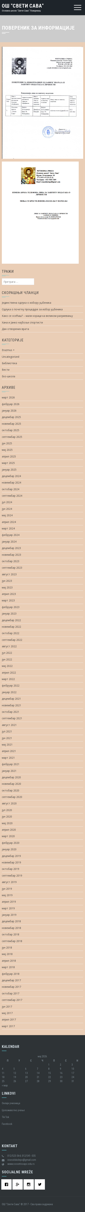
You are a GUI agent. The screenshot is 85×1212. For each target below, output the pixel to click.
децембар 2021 (11, 698)
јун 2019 (7, 888)
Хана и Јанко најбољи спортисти (22, 322)
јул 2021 (7, 731)
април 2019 (9, 901)
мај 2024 (7, 515)
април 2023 (9, 594)
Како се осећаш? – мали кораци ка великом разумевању (37, 316)
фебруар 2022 (10, 685)
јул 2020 (7, 810)
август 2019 (9, 882)
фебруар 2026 (10, 404)
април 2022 (9, 672)
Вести (5, 369)
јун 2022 (7, 659)
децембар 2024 (11, 476)
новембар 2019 (11, 862)
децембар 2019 (11, 856)
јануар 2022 (9, 692)
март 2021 (8, 757)
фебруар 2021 (10, 764)
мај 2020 (7, 823)
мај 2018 (7, 954)
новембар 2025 (11, 423)
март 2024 (8, 528)
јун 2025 (7, 443)
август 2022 (9, 646)
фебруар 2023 (10, 607)
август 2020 (9, 803)
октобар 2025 (10, 430)
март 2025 (8, 463)
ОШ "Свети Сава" (23, 6)
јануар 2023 (9, 613)
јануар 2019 (9, 914)
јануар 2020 (9, 849)
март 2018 (8, 967)
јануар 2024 (9, 541)
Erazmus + (8, 350)
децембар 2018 (11, 921)
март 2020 (8, 836)
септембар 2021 (12, 718)
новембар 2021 (11, 705)
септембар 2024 (12, 495)
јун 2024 (7, 509)
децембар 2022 (11, 620)
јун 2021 (7, 738)
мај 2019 (7, 895)
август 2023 (9, 574)
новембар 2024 (11, 482)
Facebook (7, 1123)
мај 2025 (7, 449)
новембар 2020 (11, 783)
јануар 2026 (9, 410)
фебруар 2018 (10, 974)
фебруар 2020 (10, 843)
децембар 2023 (11, 548)
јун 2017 (7, 1006)
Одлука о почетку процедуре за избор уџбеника (32, 309)
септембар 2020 (12, 797)
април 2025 (9, 456)
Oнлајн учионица (11, 1103)
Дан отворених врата (15, 329)
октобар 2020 (10, 790)
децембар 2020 (11, 777)
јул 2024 (7, 502)
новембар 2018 (11, 928)
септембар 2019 (12, 875)
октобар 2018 (10, 934)
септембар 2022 (12, 640)
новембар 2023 (11, 554)
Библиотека (9, 363)
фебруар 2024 (10, 535)
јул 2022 (7, 652)
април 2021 (9, 751)
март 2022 (8, 679)
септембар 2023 (12, 567)
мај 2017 (7, 1013)
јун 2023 (7, 581)
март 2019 (8, 908)
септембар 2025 (12, 437)
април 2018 (9, 960)
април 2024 (9, 522)
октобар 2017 (10, 993)
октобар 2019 (10, 869)
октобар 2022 (10, 633)
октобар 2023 (10, 561)
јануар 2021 (9, 771)
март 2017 (8, 1026)
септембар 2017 (12, 1000)
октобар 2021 (10, 712)
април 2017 (9, 1019)
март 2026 (8, 397)
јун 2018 (7, 947)
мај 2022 (7, 666)
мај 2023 (7, 587)
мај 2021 (7, 744)
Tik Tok (5, 1117)
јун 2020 (7, 816)
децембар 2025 (11, 417)
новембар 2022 (11, 626)
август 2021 (9, 725)
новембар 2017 (11, 986)
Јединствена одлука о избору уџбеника (26, 302)
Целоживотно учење (13, 1110)
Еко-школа (8, 376)
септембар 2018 (12, 941)
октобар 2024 (10, 489)
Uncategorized (10, 356)
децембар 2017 (11, 980)
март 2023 (8, 600)
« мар (5, 1085)
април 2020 (9, 829)
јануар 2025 (9, 469)
